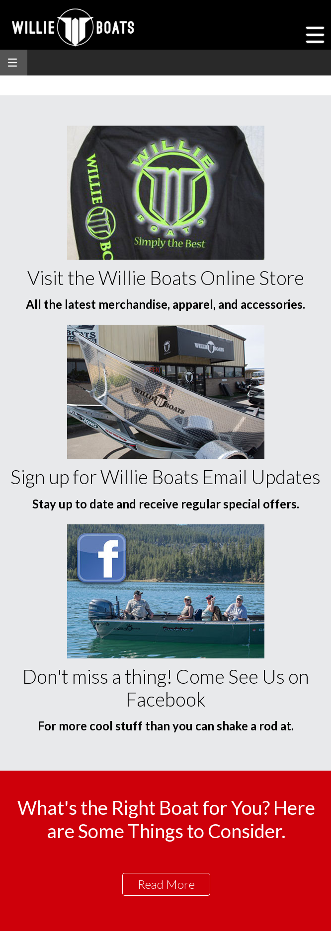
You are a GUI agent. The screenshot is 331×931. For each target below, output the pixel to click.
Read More (166, 884)
